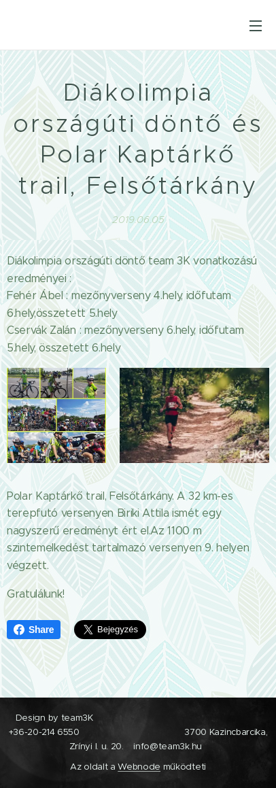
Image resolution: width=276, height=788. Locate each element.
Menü (255, 26)
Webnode (139, 766)
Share (34, 629)
